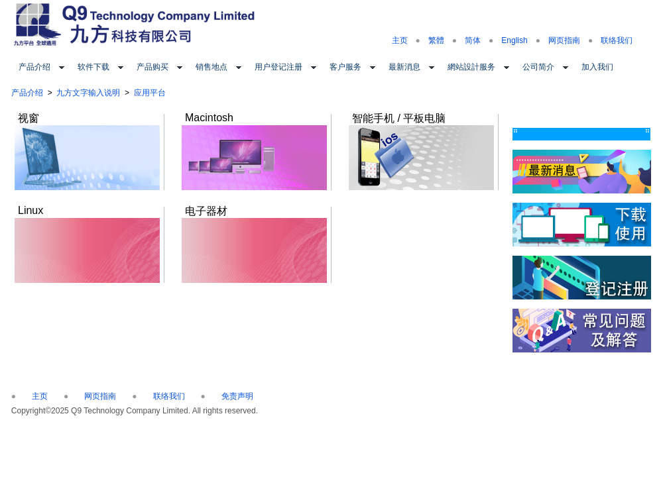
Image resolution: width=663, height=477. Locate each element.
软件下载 (93, 67)
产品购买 (152, 67)
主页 (400, 40)
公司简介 (538, 67)
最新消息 (404, 67)
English (514, 40)
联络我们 (617, 40)
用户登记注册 (278, 67)
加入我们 (597, 67)
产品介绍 (34, 67)
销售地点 (211, 67)
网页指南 (564, 40)
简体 (473, 40)
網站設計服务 (471, 67)
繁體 (436, 40)
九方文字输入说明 (88, 92)
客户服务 (345, 67)
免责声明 (237, 396)
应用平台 (150, 92)
